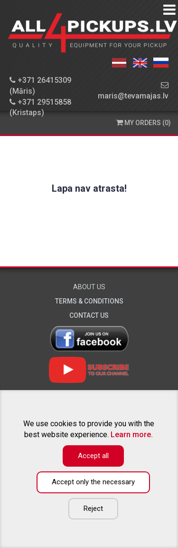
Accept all (93, 455)
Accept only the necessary (93, 482)
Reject (93, 508)
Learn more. (132, 434)
